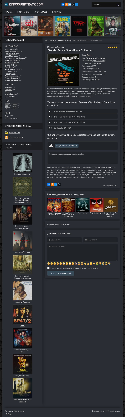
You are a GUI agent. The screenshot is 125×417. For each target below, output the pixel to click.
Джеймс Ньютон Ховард (15, 58)
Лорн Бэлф (9, 67)
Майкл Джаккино (12, 80)
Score (7, 116)
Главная (8, 12)
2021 (7, 106)
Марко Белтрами (12, 60)
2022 (7, 108)
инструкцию (108, 170)
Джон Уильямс (11, 54)
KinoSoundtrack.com (23, 4)
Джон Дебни (10, 74)
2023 (14, 104)
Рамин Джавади (11, 78)
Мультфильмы (11, 94)
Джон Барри (10, 71)
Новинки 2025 (23, 12)
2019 (99, 63)
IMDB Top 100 (14, 133)
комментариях (105, 167)
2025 (14, 108)
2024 (14, 106)
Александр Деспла (12, 69)
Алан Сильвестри (12, 76)
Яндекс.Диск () (66, 146)
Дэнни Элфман (11, 65)
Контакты (57, 12)
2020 (7, 104)
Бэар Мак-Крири (11, 56)
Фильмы (8, 88)
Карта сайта (19, 411)
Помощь (8, 414)
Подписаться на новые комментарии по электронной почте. (72, 268)
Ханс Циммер (10, 49)
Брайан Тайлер (11, 63)
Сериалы (8, 90)
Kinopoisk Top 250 (16, 137)
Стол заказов (41, 12)
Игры (7, 92)
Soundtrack (9, 118)
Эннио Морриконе (12, 51)
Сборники (9, 96)
